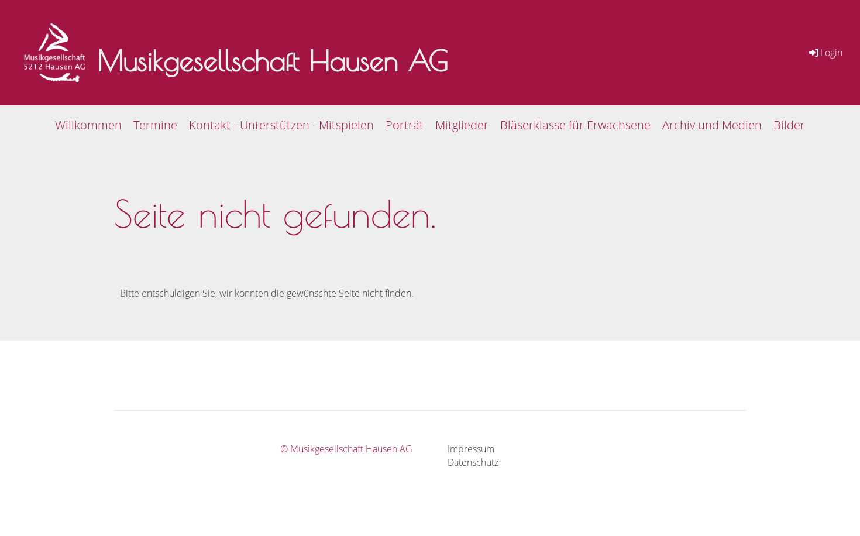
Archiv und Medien (712, 125)
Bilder (789, 125)
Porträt (405, 125)
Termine (155, 125)
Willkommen (88, 125)
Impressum (471, 448)
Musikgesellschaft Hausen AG (272, 60)
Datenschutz (473, 462)
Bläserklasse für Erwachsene (575, 125)
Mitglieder (462, 125)
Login (824, 52)
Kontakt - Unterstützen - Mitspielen (281, 125)
